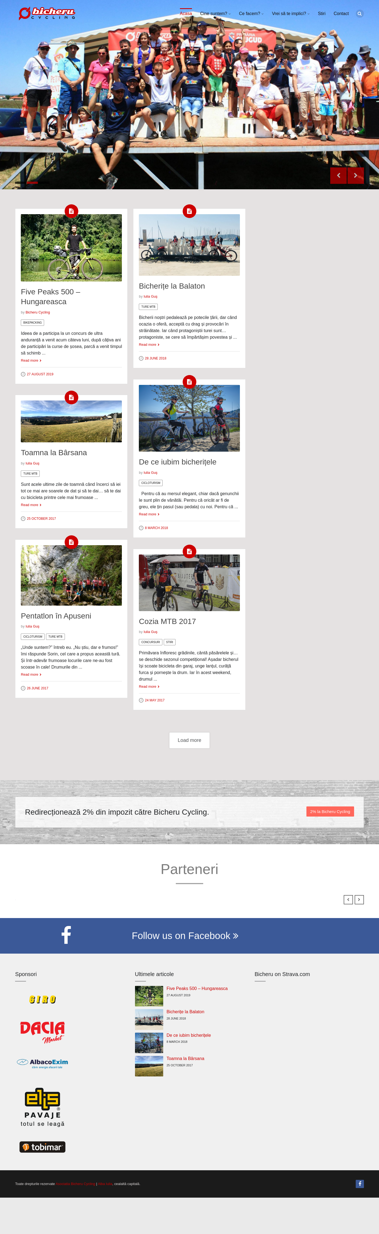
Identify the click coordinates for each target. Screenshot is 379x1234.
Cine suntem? (213, 13)
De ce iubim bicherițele (177, 462)
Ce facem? (249, 13)
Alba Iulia (105, 1220)
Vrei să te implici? (289, 13)
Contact (341, 13)
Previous (338, 175)
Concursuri (150, 642)
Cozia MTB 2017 (167, 621)
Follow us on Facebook (185, 973)
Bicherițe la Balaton (172, 286)
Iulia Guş (150, 296)
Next (356, 175)
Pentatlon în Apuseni (56, 616)
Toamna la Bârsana (54, 452)
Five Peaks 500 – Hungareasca (197, 1025)
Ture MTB (148, 306)
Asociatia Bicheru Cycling (75, 1220)
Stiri (322, 13)
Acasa (186, 13)
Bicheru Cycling (37, 312)
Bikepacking (32, 322)
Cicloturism (150, 482)
